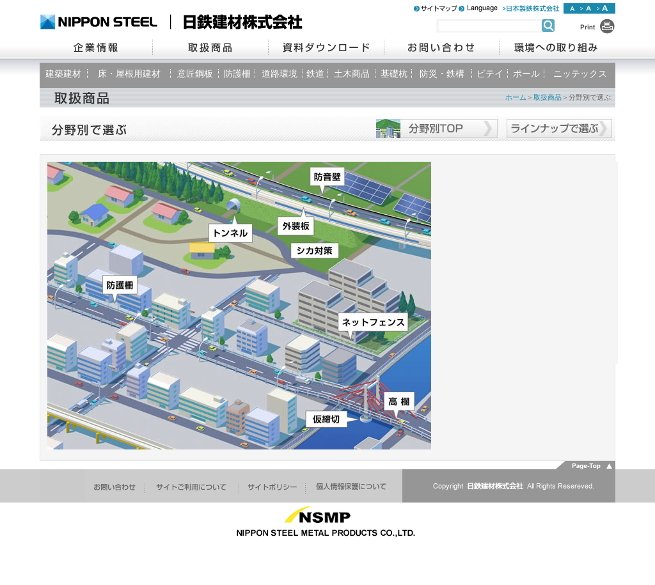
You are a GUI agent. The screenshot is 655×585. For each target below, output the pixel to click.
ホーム (515, 97)
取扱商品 (547, 97)
